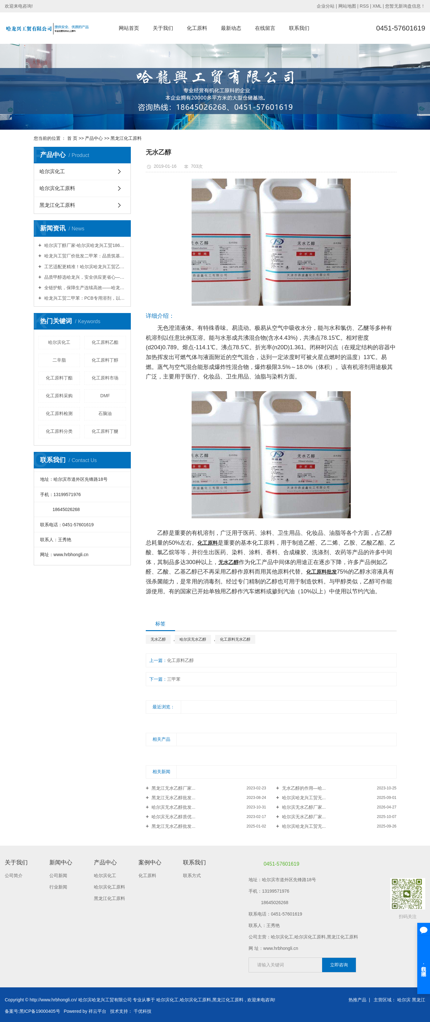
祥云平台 (97, 1011)
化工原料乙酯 (105, 342)
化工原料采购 (59, 395)
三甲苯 (173, 679)
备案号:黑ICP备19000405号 (32, 1011)
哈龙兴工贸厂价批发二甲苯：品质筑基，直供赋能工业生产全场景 (84, 255)
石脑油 (105, 413)
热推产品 (357, 999)
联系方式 (192, 875)
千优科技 (143, 1011)
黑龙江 (418, 999)
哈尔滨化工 (52, 171)
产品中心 (94, 138)
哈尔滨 (404, 999)
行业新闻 (58, 886)
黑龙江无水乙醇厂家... (172, 788)
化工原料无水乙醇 (235, 639)
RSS (364, 6)
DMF (105, 395)
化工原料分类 (59, 431)
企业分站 (326, 6)
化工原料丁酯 (59, 377)
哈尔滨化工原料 (57, 188)
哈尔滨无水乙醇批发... (172, 807)
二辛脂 (59, 360)
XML (376, 6)
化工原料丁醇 (105, 360)
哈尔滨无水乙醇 (193, 639)
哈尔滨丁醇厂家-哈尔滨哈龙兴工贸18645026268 (84, 245)
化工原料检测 (59, 413)
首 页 (72, 138)
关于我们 (163, 28)
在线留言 (265, 28)
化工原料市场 (105, 377)
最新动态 (231, 28)
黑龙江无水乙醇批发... (172, 797)
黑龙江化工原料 (126, 138)
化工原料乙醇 (180, 660)
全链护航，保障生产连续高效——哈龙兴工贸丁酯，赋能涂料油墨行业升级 (84, 287)
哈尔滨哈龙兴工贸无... (303, 797)
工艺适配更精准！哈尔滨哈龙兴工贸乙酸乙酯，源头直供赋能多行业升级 (84, 266)
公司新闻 (58, 875)
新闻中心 (60, 862)
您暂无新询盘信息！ (405, 6)
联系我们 (299, 28)
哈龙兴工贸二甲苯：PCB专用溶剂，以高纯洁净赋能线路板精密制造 (84, 298)
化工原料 (197, 28)
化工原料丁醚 (105, 431)
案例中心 (149, 862)
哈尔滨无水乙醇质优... (172, 816)
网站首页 (129, 28)
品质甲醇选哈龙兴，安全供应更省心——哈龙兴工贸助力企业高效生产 (84, 277)
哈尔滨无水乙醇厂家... (303, 807)
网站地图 (347, 6)
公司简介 (14, 875)
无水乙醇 (158, 639)
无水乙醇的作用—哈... (303, 788)
